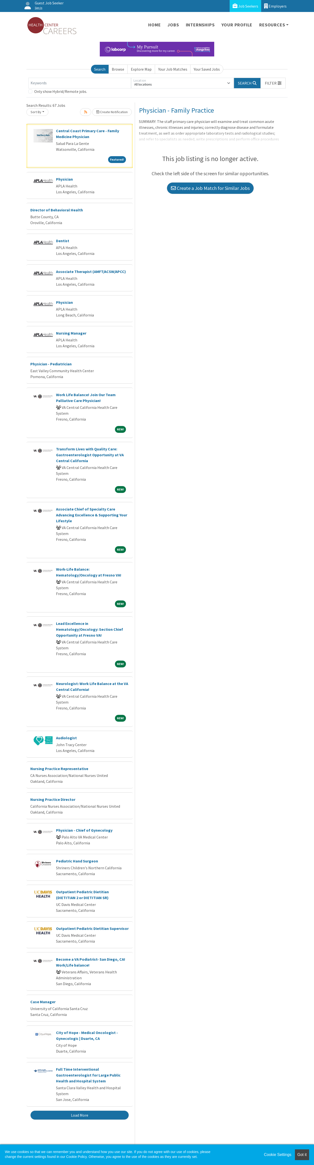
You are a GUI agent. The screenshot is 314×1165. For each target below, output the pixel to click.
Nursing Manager (71, 333)
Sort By (36, 112)
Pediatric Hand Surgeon (77, 861)
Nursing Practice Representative (59, 768)
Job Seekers (245, 6)
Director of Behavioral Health (56, 209)
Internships (200, 25)
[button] (273, 83)
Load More (79, 1115)
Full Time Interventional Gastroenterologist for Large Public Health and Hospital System (88, 1075)
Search (99, 69)
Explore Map (141, 69)
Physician (64, 179)
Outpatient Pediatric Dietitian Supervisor (92, 928)
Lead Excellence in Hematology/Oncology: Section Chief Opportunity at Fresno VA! (89, 629)
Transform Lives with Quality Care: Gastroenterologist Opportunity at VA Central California (90, 454)
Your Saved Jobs (207, 69)
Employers (275, 6)
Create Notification (112, 112)
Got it (302, 1155)
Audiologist (66, 737)
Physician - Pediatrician (51, 363)
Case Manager (43, 1001)
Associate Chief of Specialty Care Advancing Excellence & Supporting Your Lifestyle (91, 515)
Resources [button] (272, 25)
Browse (118, 69)
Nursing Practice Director (52, 799)
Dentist (62, 240)
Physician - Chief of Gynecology (84, 830)
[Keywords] (79, 83)
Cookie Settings (277, 1155)
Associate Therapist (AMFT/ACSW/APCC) (91, 271)
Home (154, 25)
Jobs (173, 25)
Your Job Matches (172, 69)
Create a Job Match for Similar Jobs (210, 188)
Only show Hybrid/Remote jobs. (60, 91)
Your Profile (237, 25)
